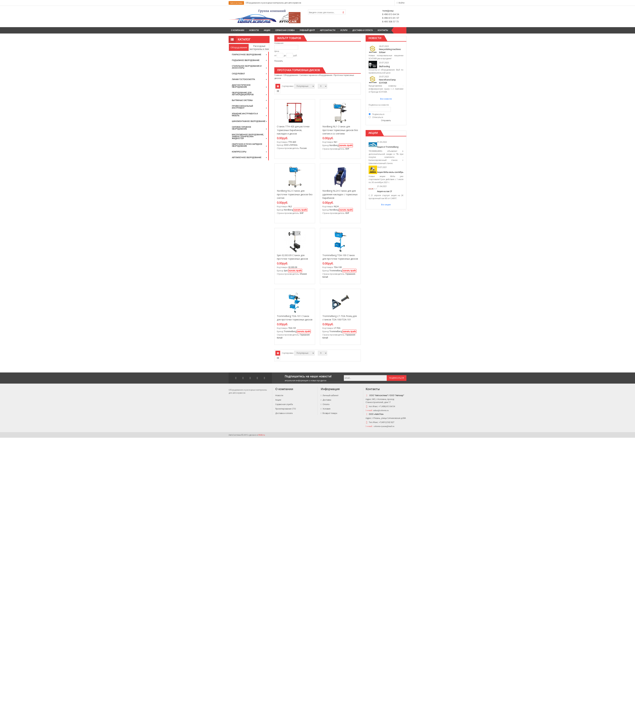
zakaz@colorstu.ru (381, 410)
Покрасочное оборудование (246, 55)
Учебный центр (307, 30)
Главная (278, 75)
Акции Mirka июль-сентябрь (390, 172)
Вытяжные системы (242, 100)
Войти (401, 2)
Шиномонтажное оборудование (248, 121)
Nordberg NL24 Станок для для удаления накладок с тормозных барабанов (340, 194)
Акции (267, 30)
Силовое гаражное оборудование (241, 128)
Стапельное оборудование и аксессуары (247, 67)
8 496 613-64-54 (390, 14)
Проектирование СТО (285, 408)
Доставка (326, 400)
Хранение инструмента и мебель (245, 115)
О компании (237, 30)
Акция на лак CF (384, 191)
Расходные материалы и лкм (259, 47)
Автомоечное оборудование (246, 157)
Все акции (386, 204)
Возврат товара (329, 413)
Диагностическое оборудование (241, 86)
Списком (277, 91)
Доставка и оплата (362, 30)
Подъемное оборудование (246, 60)
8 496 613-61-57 (390, 17)
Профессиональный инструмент (242, 107)
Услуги (343, 30)
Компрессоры (239, 152)
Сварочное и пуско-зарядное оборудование (247, 145)
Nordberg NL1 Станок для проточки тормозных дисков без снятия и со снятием (340, 130)
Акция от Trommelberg (387, 147)
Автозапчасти (327, 30)
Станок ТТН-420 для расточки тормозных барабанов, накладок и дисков (293, 130)
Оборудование (239, 47)
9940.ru (261, 435)
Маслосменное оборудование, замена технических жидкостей (248, 137)
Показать (278, 61)
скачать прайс (346, 145)
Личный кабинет (329, 395)
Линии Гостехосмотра (243, 79)
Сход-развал (238, 74)
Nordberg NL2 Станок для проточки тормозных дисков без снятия (294, 194)
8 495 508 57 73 (390, 21)
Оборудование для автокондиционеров (243, 94)
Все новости (386, 98)
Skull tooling (384, 66)
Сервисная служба (285, 30)
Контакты (383, 30)
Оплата (325, 404)
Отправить (386, 120)
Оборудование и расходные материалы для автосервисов (273, 2)
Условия (325, 408)
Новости (254, 30)
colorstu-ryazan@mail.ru (383, 426)
